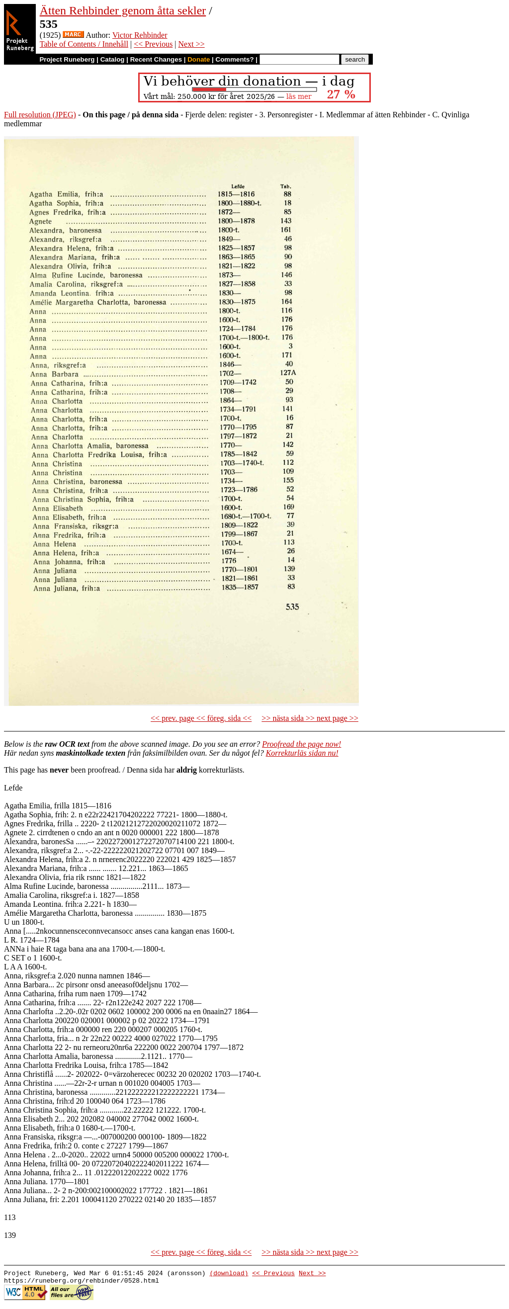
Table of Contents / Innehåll (84, 44)
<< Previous (153, 44)
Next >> (191, 44)
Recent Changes (156, 59)
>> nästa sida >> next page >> (309, 718)
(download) (228, 1274)
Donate (198, 59)
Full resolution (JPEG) (40, 114)
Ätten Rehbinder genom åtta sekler (123, 10)
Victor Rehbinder (140, 35)
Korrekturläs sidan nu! (302, 753)
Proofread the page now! (301, 744)
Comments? (235, 59)
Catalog (112, 59)
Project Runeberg (66, 59)
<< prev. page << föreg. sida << (201, 718)
